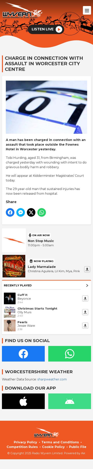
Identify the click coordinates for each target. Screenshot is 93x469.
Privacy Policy (25, 442)
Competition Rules (22, 447)
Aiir (83, 453)
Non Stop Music (41, 241)
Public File (77, 447)
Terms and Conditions (60, 442)
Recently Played (46, 285)
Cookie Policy (53, 447)
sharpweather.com (52, 379)
